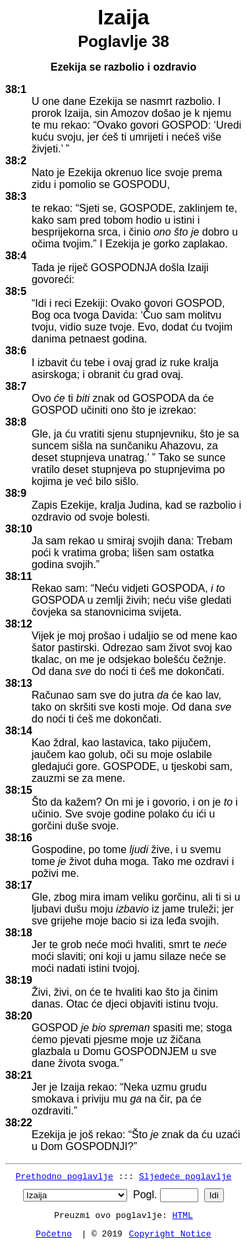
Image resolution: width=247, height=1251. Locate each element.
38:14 (18, 730)
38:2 (15, 160)
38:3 (15, 196)
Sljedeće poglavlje (185, 1176)
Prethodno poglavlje (64, 1176)
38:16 (18, 837)
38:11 (18, 576)
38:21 (18, 1075)
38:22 (18, 1122)
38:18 (18, 932)
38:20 (18, 1015)
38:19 (18, 980)
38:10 (18, 528)
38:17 (18, 885)
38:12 (18, 623)
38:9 (15, 493)
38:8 (15, 422)
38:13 (18, 683)
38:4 (15, 255)
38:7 (15, 386)
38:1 (15, 89)
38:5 (15, 291)
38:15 (18, 790)
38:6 (15, 350)
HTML (183, 1215)
